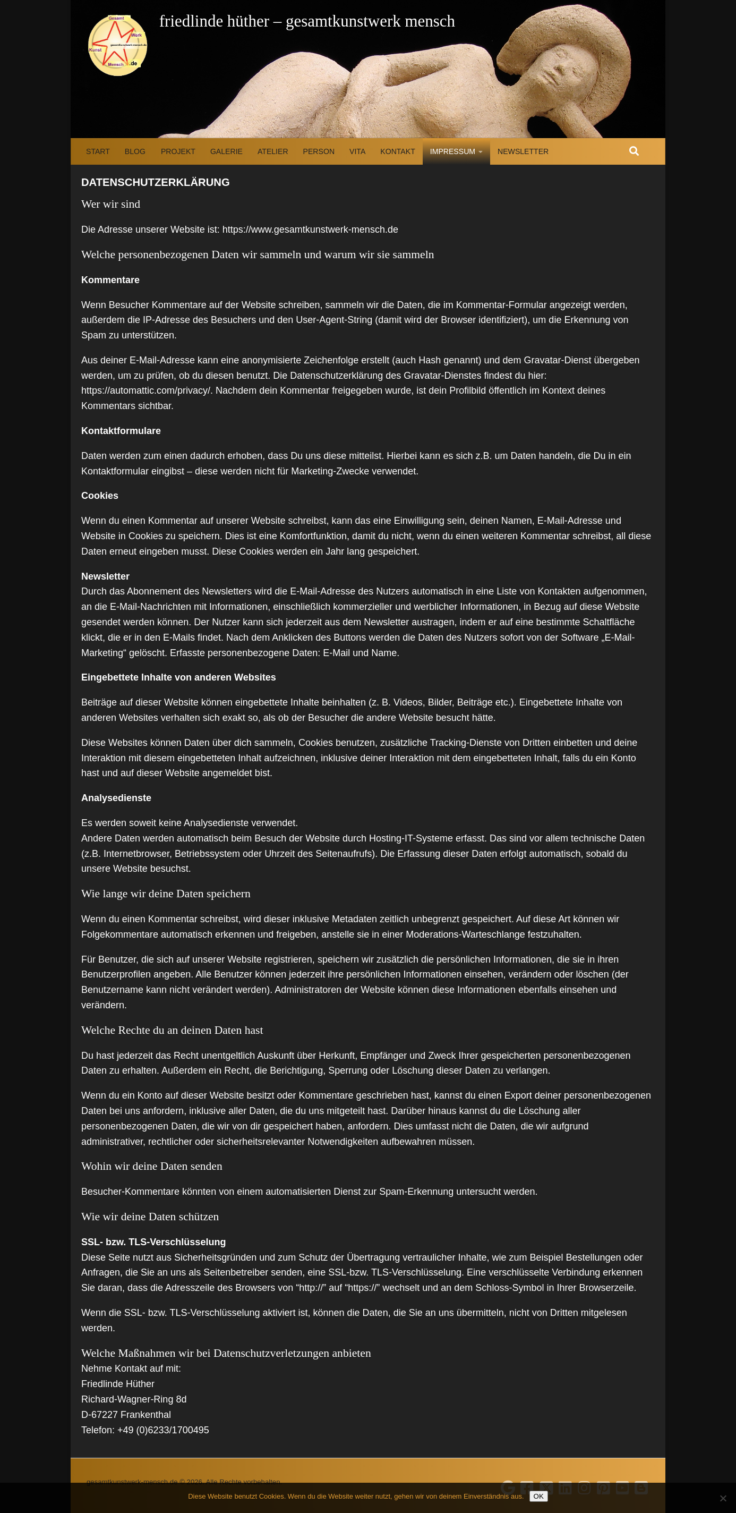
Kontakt (397, 151)
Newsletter (523, 151)
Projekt (178, 151)
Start (98, 151)
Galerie (226, 151)
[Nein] (722, 1498)
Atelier (273, 151)
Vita (357, 151)
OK (539, 1496)
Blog (135, 151)
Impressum (452, 151)
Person (319, 151)
